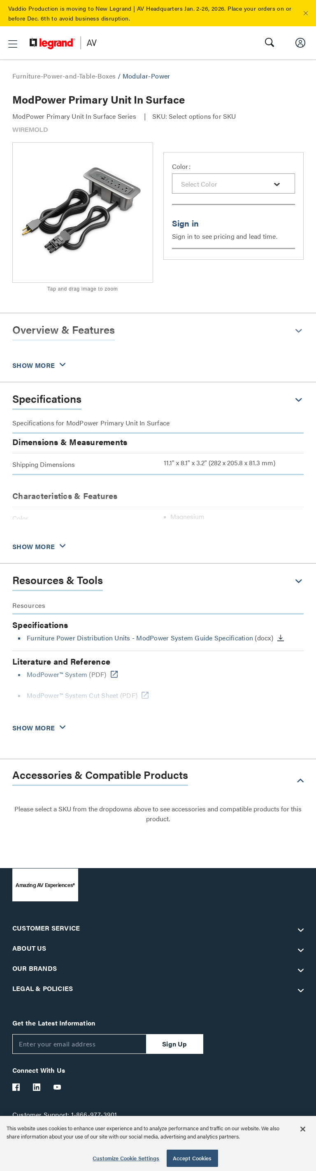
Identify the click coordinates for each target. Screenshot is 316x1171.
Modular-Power (146, 76)
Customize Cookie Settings (126, 1158)
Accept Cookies (192, 1158)
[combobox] (233, 183)
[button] (306, 13)
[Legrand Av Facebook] (16, 1087)
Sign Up (174, 1044)
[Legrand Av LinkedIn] (37, 1087)
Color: (181, 166)
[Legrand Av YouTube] (57, 1087)
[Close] (303, 1129)
